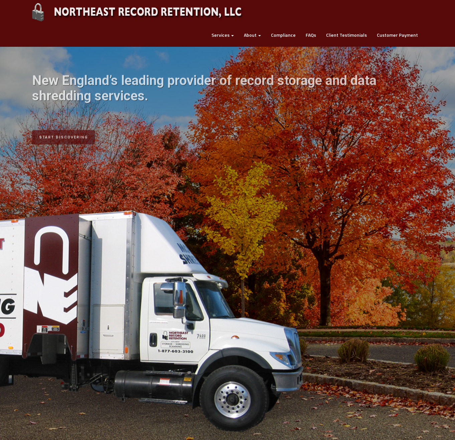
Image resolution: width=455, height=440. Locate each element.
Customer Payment (397, 34)
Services (222, 34)
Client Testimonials (346, 34)
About (252, 34)
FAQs (311, 34)
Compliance (283, 34)
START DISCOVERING (63, 133)
